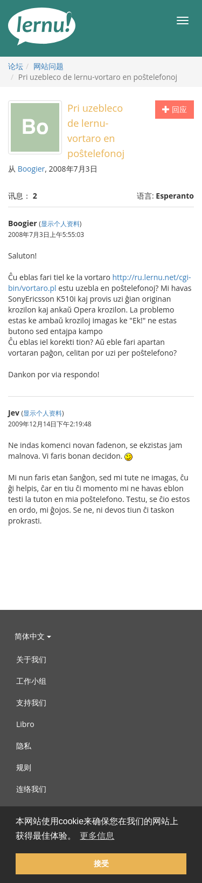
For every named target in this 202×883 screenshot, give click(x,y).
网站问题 (48, 66)
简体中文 (33, 636)
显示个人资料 (60, 223)
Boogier (31, 169)
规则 (23, 767)
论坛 (15, 66)
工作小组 (31, 681)
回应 (174, 109)
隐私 (23, 746)
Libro (25, 724)
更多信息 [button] (97, 835)
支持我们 (31, 702)
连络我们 (31, 789)
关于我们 (31, 659)
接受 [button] (101, 863)
